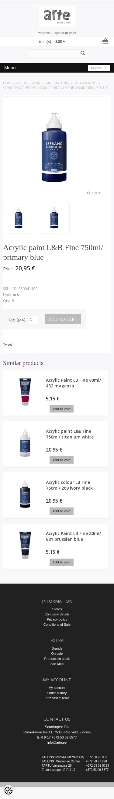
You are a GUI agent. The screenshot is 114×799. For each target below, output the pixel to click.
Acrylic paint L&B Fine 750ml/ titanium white (70, 434)
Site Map (57, 664)
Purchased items (57, 698)
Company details (57, 614)
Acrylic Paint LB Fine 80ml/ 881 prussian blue (73, 536)
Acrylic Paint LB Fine (19, 88)
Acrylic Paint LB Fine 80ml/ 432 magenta (73, 383)
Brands (57, 648)
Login (56, 32)
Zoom (96, 193)
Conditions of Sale (57, 624)
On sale (57, 653)
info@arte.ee (57, 742)
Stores (57, 609)
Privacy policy (57, 619)
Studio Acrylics (85, 83)
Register (70, 32)
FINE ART (22, 83)
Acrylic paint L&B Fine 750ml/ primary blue (73, 88)
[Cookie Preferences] (8, 790)
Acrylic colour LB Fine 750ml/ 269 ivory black (69, 485)
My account (56, 688)
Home (7, 83)
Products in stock (57, 658)
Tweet (7, 344)
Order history (57, 693)
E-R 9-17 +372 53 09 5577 (57, 737)
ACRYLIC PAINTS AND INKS (50, 83)
